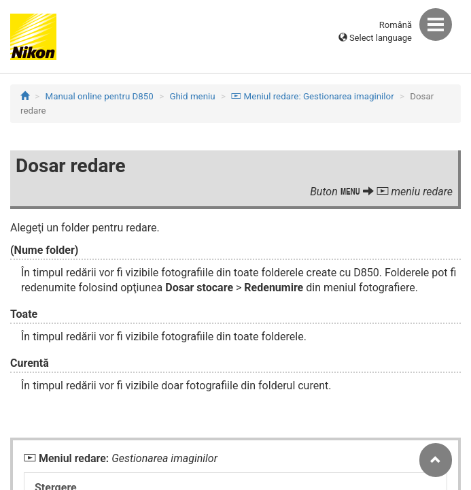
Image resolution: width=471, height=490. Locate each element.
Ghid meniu (192, 96)
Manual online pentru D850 (100, 96)
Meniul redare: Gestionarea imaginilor (312, 96)
